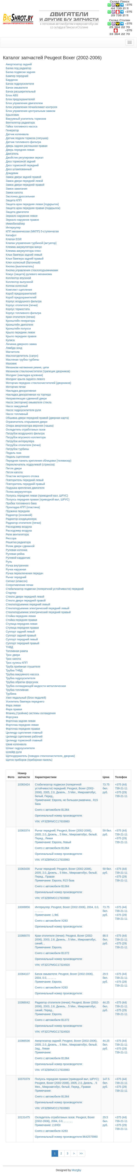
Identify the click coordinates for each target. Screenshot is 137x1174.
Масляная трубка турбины (22, 359)
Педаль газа (13, 452)
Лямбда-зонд (14, 347)
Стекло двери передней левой (25, 596)
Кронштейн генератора (20, 320)
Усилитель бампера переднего (25, 701)
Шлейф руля (14, 752)
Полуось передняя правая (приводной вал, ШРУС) (37, 499)
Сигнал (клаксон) (16, 581)
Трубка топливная (17, 689)
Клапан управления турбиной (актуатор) (31, 243)
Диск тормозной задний (20, 161)
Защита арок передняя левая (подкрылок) (32, 204)
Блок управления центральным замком (30, 110)
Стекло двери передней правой (26, 600)
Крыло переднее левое (20, 332)
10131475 (24, 1117)
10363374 (24, 830)
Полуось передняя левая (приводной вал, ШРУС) (37, 495)
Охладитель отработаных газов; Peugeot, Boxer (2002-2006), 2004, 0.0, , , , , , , (67, 1124)
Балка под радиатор (18, 68)
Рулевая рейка (15, 553)
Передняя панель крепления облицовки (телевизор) (38, 460)
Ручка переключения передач (24, 573)
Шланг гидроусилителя (20, 748)
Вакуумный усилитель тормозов (26, 118)
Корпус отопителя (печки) (22, 305)
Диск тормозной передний (22, 165)
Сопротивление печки (19, 585)
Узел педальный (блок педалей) (26, 697)
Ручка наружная (16, 569)
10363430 (24, 868)
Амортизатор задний (19, 64)
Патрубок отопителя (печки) (23, 445)
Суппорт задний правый (21, 635)
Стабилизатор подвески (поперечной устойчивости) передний (45, 588)
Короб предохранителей (21, 293)
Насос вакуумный (17, 406)
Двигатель (12, 153)
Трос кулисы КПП (17, 662)
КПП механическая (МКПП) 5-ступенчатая (32, 231)
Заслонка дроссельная (20, 196)
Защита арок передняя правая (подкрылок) (33, 208)
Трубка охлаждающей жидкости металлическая (36, 686)
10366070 (24, 935)
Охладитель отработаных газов (25, 429)
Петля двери (14, 468)
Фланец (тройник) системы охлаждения (31, 713)
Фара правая (14, 709)
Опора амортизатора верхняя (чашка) (29, 425)
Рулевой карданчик (18, 557)
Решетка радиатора (18, 542)
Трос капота (13, 658)
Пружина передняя (18, 511)
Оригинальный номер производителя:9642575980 (66, 1136)
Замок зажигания (16, 188)
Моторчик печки (16, 386)
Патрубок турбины (17, 449)
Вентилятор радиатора (20, 122)
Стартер (11, 592)
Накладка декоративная (21, 390)
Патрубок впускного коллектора (26, 437)
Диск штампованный (19, 169)
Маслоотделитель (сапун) (22, 355)
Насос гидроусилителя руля (23, 410)
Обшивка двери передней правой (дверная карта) (37, 417)
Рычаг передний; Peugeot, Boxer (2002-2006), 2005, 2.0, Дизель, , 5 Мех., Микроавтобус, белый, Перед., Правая (67, 880)
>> (81, 1153)
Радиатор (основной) (19, 515)
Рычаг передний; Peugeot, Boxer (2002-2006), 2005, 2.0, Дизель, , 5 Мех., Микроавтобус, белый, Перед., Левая (67, 842)
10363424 (24, 784)
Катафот (11, 235)
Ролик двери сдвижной (20, 546)
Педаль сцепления (17, 456)
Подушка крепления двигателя (25, 487)
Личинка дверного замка (21, 344)
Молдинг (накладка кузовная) (24, 375)
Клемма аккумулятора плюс (23, 250)
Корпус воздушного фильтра (23, 301)
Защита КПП (14, 200)
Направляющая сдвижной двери (26, 398)
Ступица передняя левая (21, 623)
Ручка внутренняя (17, 565)
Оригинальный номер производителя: (59, 926)
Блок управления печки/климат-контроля (31, 107)
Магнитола (12, 351)
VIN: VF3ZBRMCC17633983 (52, 821)
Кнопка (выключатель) (20, 266)
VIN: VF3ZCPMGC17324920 (52, 964)
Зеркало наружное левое (22, 215)
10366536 (24, 1040)
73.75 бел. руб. (106, 788)
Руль (9, 561)
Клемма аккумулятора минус (24, 246)
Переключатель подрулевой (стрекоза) (30, 464)
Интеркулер (13, 227)
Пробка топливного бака (21, 503)
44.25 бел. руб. (106, 1006)
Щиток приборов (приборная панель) (29, 759)
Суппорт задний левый (20, 631)
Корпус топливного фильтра (23, 313)
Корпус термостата (18, 309)
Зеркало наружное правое (22, 219)
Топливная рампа (17, 651)
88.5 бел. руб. (105, 939)
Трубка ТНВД (14, 670)
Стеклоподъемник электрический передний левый (37, 608)
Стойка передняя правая (21, 619)
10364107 (24, 973)
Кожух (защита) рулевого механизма (29, 274)
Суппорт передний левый (22, 639)
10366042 (24, 1002)
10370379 (24, 1079)
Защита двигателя (17, 212)
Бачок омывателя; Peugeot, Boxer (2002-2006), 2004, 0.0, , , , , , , (67, 980)
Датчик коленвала (17, 134)
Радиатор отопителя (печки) (23, 522)
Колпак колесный (17, 285)
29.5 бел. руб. (105, 977)
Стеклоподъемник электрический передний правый (38, 612)
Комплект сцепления (19, 289)
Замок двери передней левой (24, 180)
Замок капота (14, 192)
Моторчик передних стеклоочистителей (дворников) (38, 382)
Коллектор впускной (18, 278)
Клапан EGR (14, 239)
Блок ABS (12, 95)
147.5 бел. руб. (106, 1082)
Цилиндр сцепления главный (24, 732)
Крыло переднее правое (21, 336)
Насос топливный (17, 414)
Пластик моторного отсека (22, 476)
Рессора (11, 538)
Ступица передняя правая (22, 627)
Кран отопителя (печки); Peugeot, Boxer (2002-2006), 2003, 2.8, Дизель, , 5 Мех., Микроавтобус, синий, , (67, 947)
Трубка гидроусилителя (20, 678)
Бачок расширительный (21, 91)
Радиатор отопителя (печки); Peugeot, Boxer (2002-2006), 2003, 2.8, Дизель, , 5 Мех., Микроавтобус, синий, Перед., (67, 1014)
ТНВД (9, 647)
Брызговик (12, 114)
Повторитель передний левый (25, 480)
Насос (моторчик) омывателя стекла (29, 402)
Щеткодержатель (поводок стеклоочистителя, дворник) (40, 755)
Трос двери (13, 654)
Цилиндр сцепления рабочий (24, 736)
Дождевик (12, 173)
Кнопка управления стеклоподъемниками (32, 270)
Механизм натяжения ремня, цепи (27, 367)
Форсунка (12, 717)
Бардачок (12, 79)
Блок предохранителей (20, 99)
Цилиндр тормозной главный (24, 740)
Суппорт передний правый (22, 643)
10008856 (24, 907)
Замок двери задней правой (23, 177)
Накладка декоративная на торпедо (28, 394)
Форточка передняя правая (23, 728)
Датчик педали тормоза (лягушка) (27, 138)
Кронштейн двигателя (19, 324)
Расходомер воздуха (19, 526)
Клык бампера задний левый (24, 254)
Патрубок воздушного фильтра (25, 433)
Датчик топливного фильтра (23, 142)
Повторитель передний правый (25, 483)
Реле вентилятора (17, 534)
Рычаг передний (16, 577)
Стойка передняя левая (21, 616)
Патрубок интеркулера (20, 441)
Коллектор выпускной (19, 281)
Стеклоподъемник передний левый (28, 604)
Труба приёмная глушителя (23, 666)
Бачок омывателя (17, 87)
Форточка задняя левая (20, 721)
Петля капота (14, 472)
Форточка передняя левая (22, 724)
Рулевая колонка (16, 550)
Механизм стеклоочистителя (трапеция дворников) (38, 371)
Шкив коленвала (16, 744)
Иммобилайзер (15, 223)
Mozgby (76, 1170)
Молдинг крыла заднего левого (25, 379)
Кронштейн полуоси (18, 328)
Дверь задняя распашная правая (26, 145)
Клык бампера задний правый (24, 258)
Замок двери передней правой (25, 184)
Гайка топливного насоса (21, 126)
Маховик (11, 363)
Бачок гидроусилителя (20, 83)
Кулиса (10, 340)
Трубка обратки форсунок (22, 682)
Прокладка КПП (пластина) (23, 507)
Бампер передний (17, 76)
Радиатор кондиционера (21, 518)
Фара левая (13, 705)
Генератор (12, 130)
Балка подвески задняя (20, 72)
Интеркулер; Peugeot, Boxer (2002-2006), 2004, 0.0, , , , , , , (67, 914)
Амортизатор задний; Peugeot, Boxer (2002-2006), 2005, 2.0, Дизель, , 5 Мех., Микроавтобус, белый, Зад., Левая (67, 1052)
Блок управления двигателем (24, 103)
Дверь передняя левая (20, 149)
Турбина (11, 693)
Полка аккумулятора (19, 491)
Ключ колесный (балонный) (23, 262)
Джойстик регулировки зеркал (24, 157)
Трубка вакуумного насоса (22, 674)
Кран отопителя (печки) (20, 316)
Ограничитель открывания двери (26, 421)
